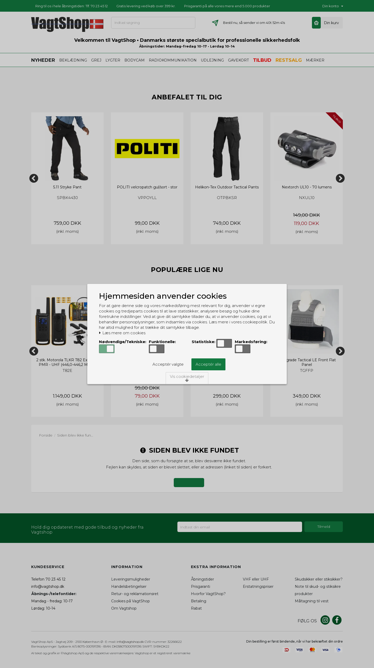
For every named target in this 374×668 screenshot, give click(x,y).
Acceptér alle (208, 364)
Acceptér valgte (168, 364)
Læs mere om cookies (122, 333)
